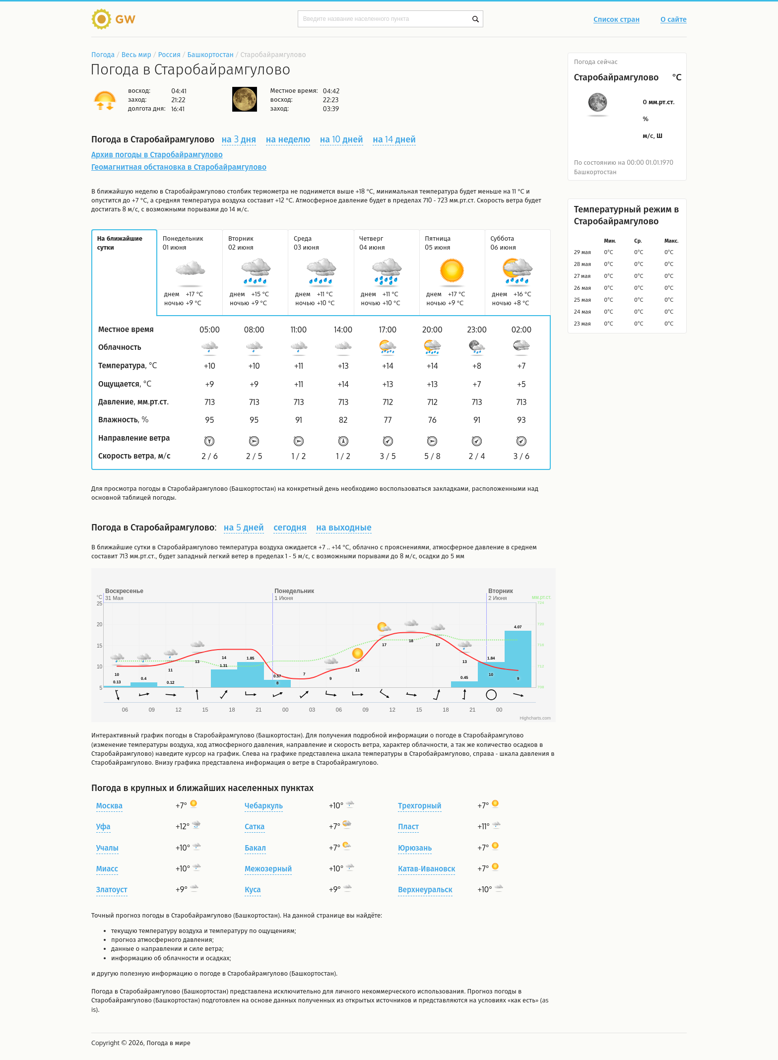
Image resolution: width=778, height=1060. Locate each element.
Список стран (616, 20)
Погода (103, 54)
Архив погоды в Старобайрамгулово (157, 154)
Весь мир (136, 54)
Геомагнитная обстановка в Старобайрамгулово (178, 167)
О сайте (673, 20)
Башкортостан (211, 54)
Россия (169, 54)
